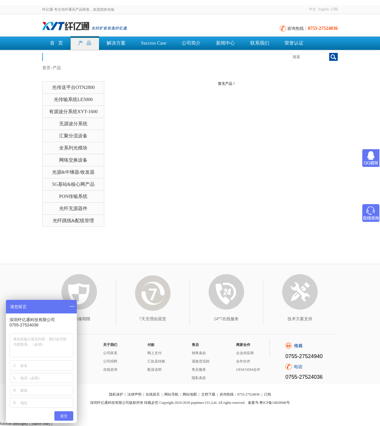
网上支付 (154, 353)
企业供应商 (245, 353)
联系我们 (259, 42)
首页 (46, 68)
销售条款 (199, 353)
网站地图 (190, 394)
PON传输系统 (73, 196)
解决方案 (116, 42)
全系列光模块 (73, 147)
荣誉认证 (294, 42)
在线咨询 (110, 370)
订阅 (334, 9)
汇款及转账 (156, 361)
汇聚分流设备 (73, 135)
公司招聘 (110, 361)
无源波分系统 (73, 123)
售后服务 (199, 370)
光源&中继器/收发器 (73, 172)
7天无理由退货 (152, 319)
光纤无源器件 (73, 208)
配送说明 (154, 370)
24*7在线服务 (226, 319)
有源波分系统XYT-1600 (73, 111)
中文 (312, 9)
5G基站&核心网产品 (73, 184)
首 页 (56, 42)
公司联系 (110, 353)
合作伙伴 (243, 361)
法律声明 (134, 394)
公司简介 (191, 42)
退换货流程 (201, 361)
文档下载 (59, 56)
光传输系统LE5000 (73, 99)
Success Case (153, 42)
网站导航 (171, 394)
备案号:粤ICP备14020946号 (269, 403)
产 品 (84, 42)
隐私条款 (199, 378)
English (323, 9)
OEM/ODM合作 (248, 370)
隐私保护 (116, 394)
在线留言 (153, 394)
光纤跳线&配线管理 (73, 220)
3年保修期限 (79, 319)
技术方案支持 (300, 319)
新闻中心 (225, 42)
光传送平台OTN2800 (73, 87)
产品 (57, 68)
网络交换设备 (73, 159)
